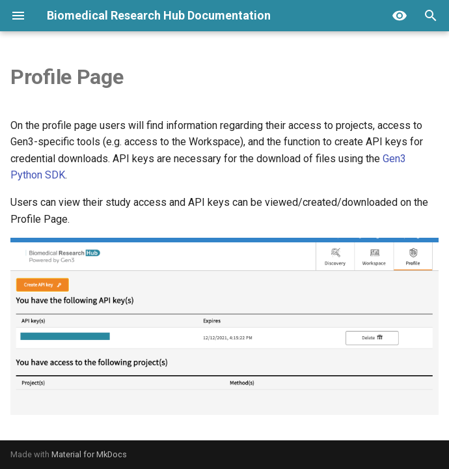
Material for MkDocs (89, 454)
